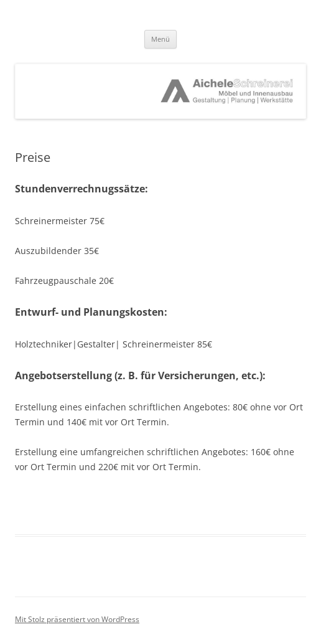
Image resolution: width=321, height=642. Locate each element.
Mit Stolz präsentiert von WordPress (77, 619)
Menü (160, 39)
